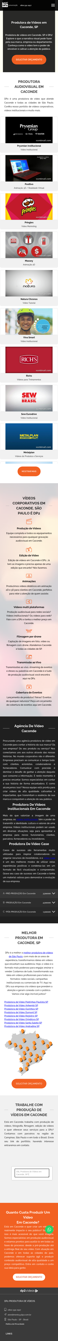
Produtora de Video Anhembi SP (21, 1005)
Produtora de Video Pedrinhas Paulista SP (26, 1002)
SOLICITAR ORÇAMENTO (29, 59)
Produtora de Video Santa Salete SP (23, 1023)
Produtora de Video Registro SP (21, 1016)
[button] (53, 5)
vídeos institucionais (27, 819)
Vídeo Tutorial (29, 303)
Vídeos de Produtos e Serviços (29, 456)
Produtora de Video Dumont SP (20, 1012)
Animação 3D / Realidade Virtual (29, 188)
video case (49, 858)
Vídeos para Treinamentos (29, 380)
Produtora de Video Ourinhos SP (21, 1009)
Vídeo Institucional (29, 150)
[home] (9, 4)
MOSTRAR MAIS (29, 471)
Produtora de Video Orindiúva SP (21, 1019)
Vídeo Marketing (29, 226)
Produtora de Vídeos (22, 1301)
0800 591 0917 (26, 5)
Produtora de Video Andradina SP (21, 1026)
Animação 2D (29, 265)
